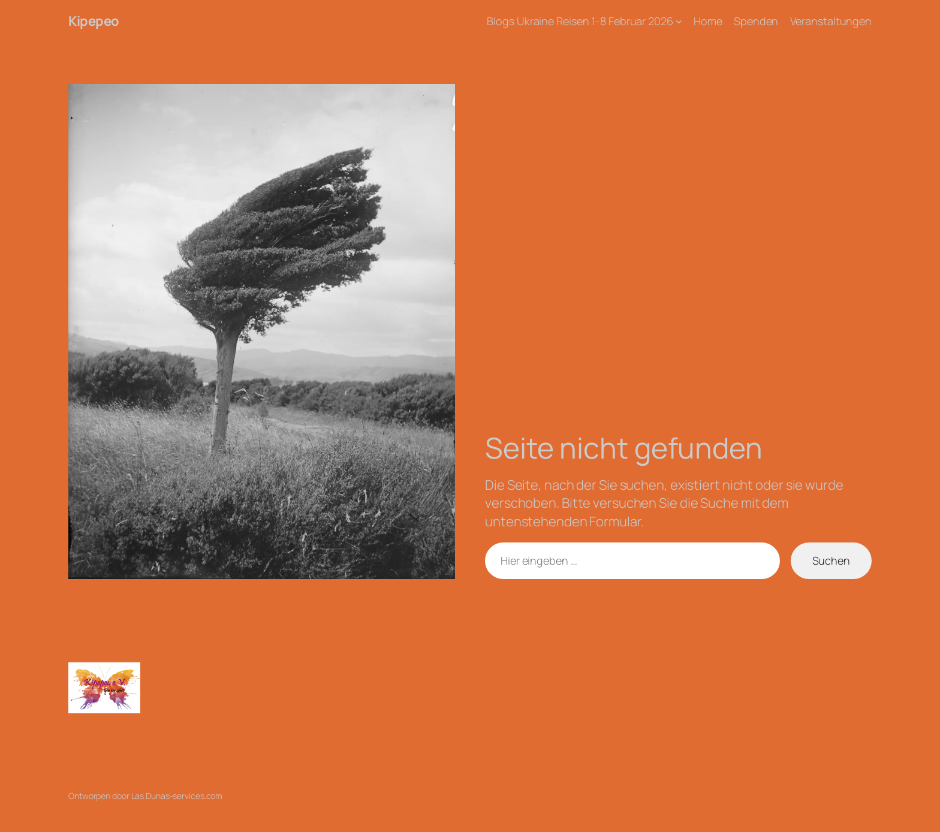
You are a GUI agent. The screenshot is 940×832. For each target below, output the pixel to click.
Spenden (756, 21)
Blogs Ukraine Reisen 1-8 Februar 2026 (580, 21)
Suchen (831, 560)
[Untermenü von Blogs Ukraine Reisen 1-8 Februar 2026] (679, 21)
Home (708, 21)
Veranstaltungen (831, 21)
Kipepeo (93, 21)
